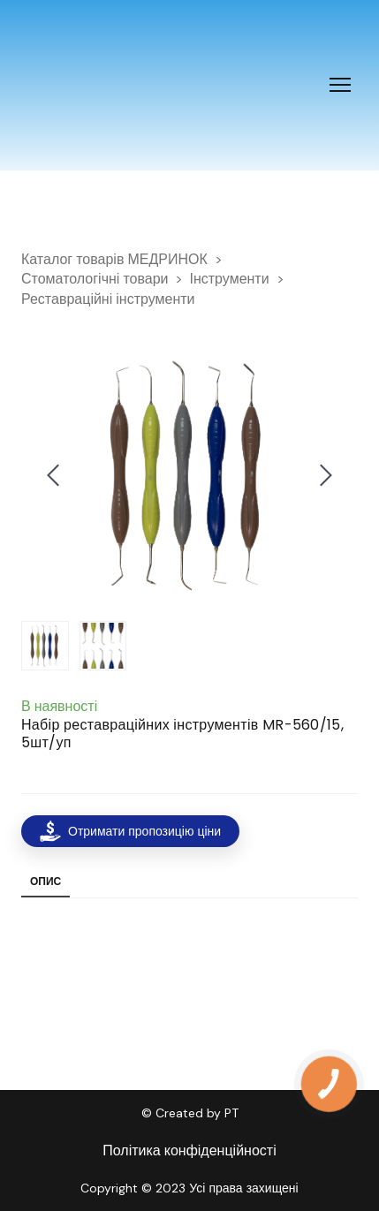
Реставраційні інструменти (108, 299)
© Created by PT (190, 1113)
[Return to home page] (80, 85)
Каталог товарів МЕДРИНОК (114, 259)
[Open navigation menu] (340, 84)
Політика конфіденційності (189, 1150)
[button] (130, 831)
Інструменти (229, 278)
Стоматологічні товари (94, 278)
